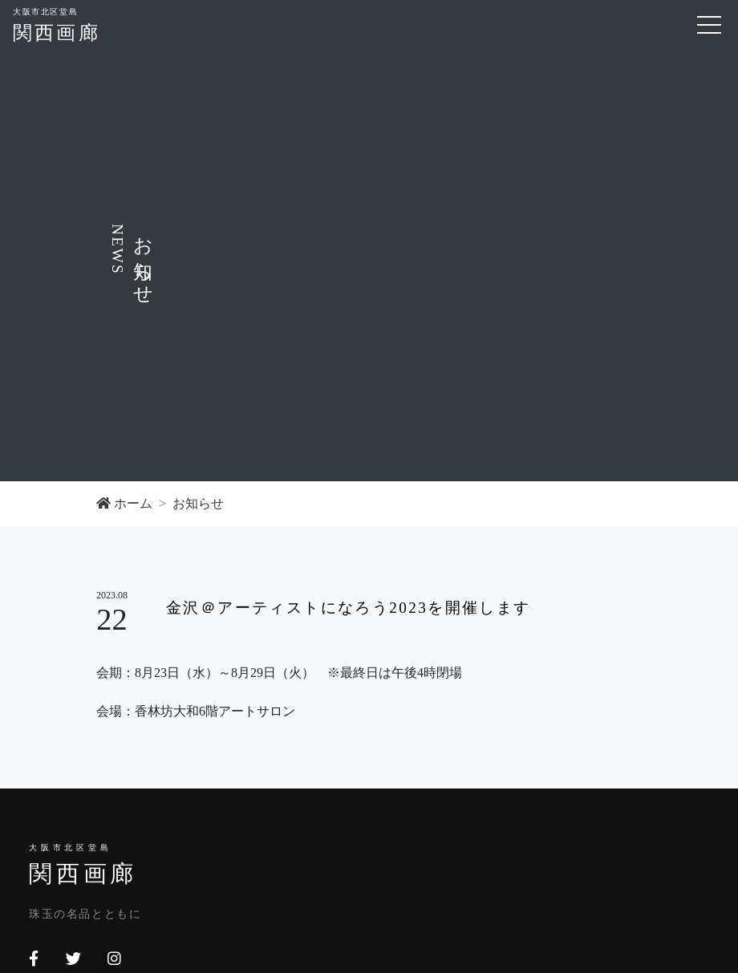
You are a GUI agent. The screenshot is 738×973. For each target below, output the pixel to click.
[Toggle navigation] (709, 25)
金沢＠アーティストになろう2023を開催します (348, 607)
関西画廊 (56, 23)
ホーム (124, 503)
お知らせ (198, 503)
